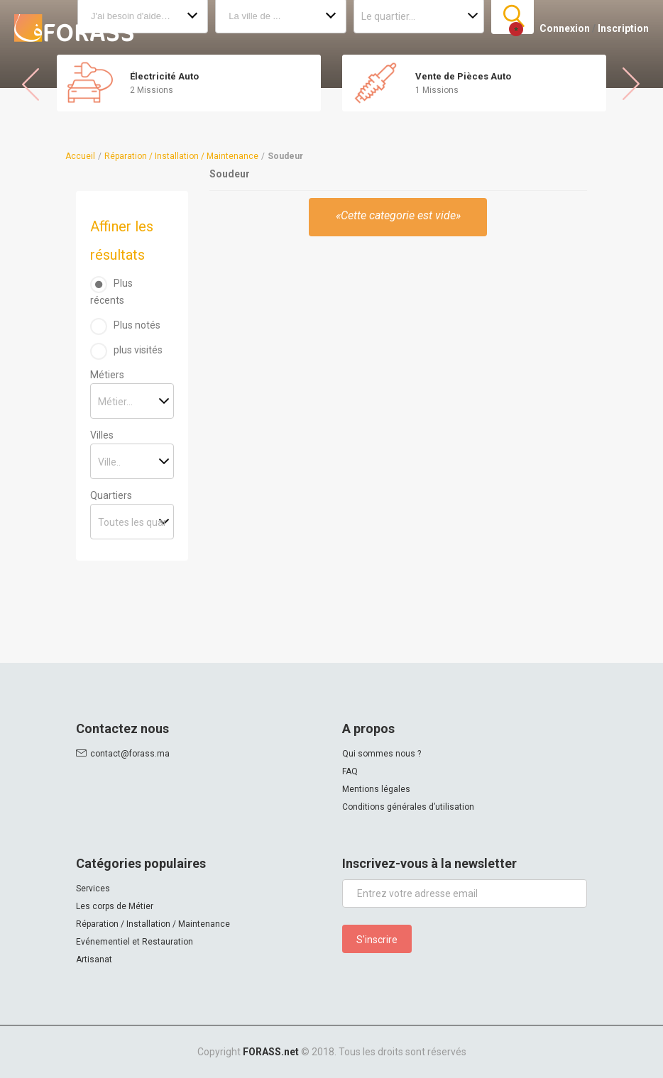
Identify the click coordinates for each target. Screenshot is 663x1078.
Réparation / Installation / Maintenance (181, 156)
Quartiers (111, 495)
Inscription (623, 28)
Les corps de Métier (114, 906)
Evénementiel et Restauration (134, 942)
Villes (102, 435)
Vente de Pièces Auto (463, 76)
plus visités (138, 350)
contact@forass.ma (130, 754)
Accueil (80, 156)
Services (93, 888)
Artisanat (94, 959)
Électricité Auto (164, 76)
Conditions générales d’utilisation (408, 807)
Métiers (107, 374)
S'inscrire (377, 939)
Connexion (564, 28)
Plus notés (137, 325)
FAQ (350, 771)
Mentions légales (376, 789)
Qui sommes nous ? (381, 754)
